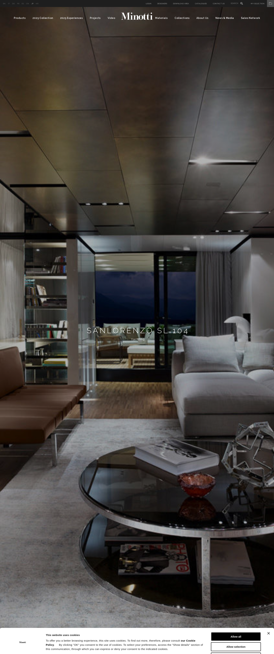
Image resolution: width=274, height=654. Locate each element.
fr (18, 4)
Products (20, 18)
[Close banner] (268, 620)
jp (32, 4)
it (9, 4)
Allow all (236, 623)
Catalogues (201, 4)
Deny (236, 643)
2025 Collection (43, 18)
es (23, 4)
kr (37, 4)
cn (27, 4)
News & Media (224, 18)
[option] (137, 330)
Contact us (219, 4)
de (13, 4)
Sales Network (250, 18)
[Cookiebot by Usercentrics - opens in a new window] (22, 647)
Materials (161, 18)
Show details (183, 647)
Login (149, 4)
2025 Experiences (71, 18)
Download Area (181, 4)
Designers (162, 4)
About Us (202, 18)
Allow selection (235, 633)
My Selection (262, 3)
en (4, 4)
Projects (95, 18)
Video (111, 18)
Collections (182, 18)
